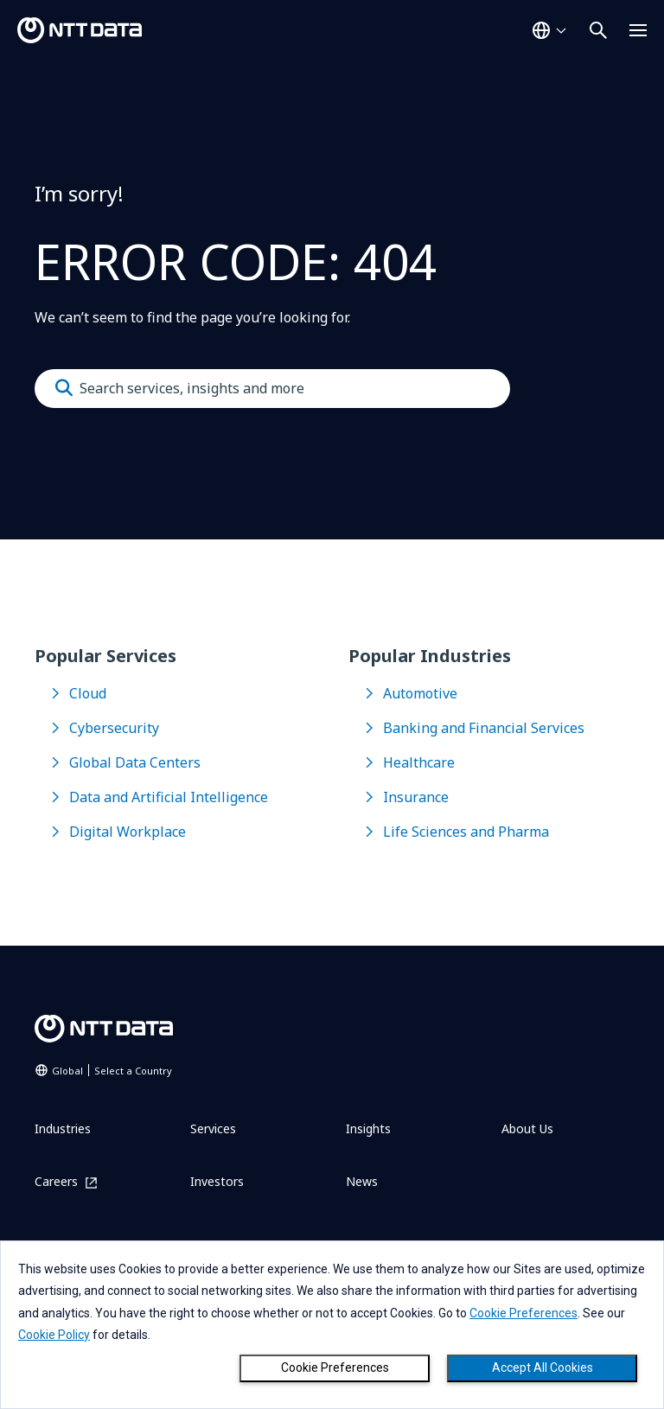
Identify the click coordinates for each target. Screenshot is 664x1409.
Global (112, 1070)
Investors (217, 1181)
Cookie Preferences (335, 1367)
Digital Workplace (127, 831)
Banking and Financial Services (483, 727)
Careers (56, 1182)
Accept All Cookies (542, 1367)
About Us (527, 1128)
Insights (368, 1128)
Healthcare (419, 762)
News (362, 1181)
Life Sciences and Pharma (466, 831)
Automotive (420, 693)
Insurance (416, 797)
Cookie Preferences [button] (523, 1313)
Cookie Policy (54, 1335)
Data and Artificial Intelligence (168, 797)
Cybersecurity (114, 727)
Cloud (87, 693)
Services (213, 1128)
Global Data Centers (135, 762)
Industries (63, 1128)
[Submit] (64, 388)
